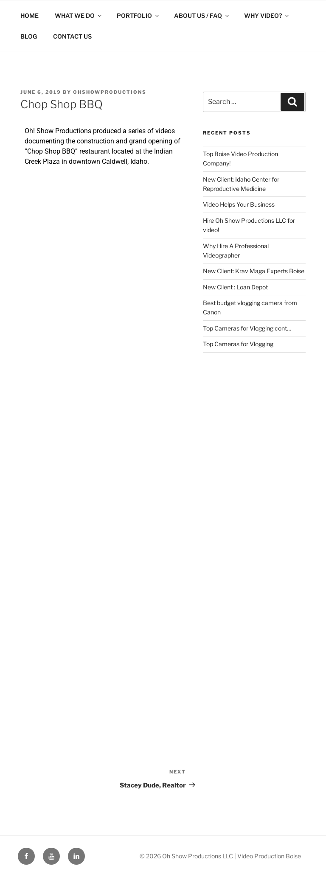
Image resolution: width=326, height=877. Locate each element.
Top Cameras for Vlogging (238, 343)
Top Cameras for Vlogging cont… (247, 328)
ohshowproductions (109, 92)
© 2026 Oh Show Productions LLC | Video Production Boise (220, 856)
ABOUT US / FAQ (202, 15)
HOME (29, 15)
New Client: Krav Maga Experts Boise (253, 271)
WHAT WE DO (79, 15)
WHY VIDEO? (267, 15)
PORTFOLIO (138, 15)
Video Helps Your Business (239, 204)
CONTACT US (72, 36)
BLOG (28, 36)
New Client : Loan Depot (235, 287)
